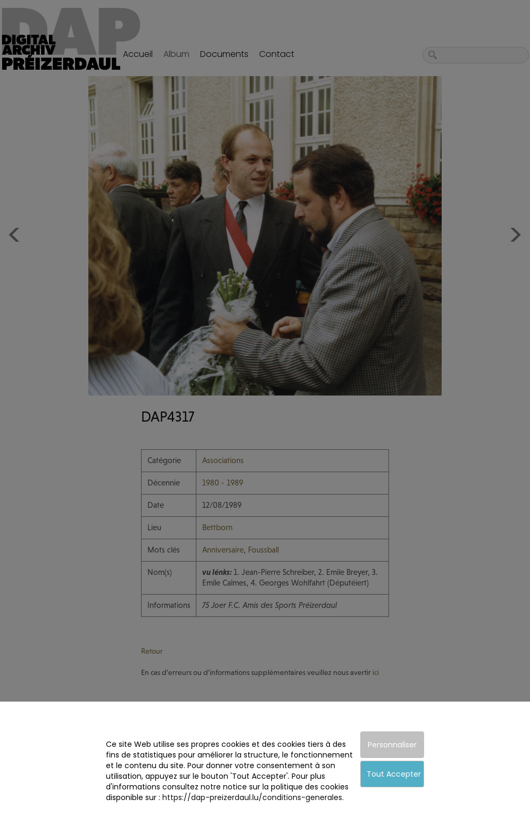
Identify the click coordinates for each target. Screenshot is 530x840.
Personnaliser (392, 744)
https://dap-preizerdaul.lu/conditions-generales (252, 797)
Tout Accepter (394, 774)
